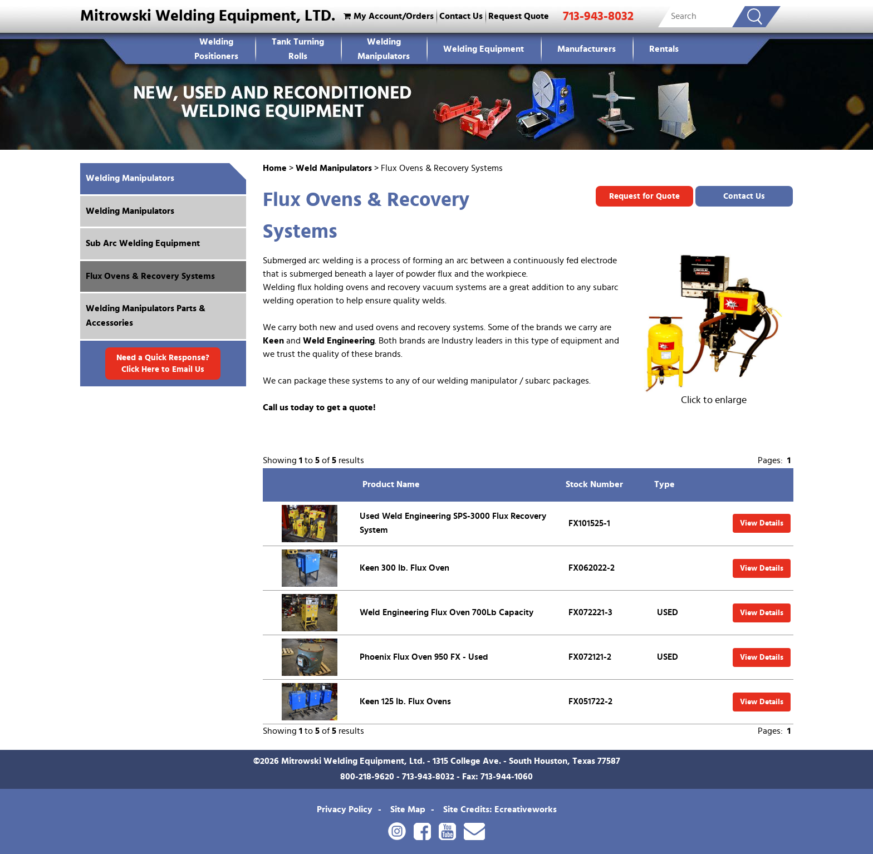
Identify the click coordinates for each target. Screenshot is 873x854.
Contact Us (461, 16)
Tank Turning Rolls (298, 49)
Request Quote (518, 16)
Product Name (391, 484)
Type (664, 484)
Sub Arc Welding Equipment (143, 243)
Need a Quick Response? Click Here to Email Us (162, 364)
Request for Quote (644, 196)
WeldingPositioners (216, 49)
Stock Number (594, 484)
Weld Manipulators (334, 168)
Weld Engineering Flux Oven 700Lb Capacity (446, 612)
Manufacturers (586, 49)
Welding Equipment (483, 49)
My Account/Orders (387, 16)
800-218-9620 (367, 776)
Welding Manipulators (383, 49)
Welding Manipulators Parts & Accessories (145, 315)
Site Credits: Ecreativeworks (500, 809)
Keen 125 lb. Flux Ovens (405, 701)
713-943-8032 (598, 16)
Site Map (407, 809)
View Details (761, 523)
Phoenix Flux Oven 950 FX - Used (424, 656)
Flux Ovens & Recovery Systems (150, 276)
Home (275, 168)
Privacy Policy (344, 809)
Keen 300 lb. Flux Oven (404, 567)
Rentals (664, 49)
